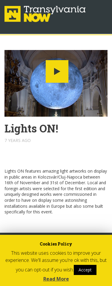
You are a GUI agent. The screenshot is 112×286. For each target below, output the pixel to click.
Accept (85, 270)
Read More (56, 279)
